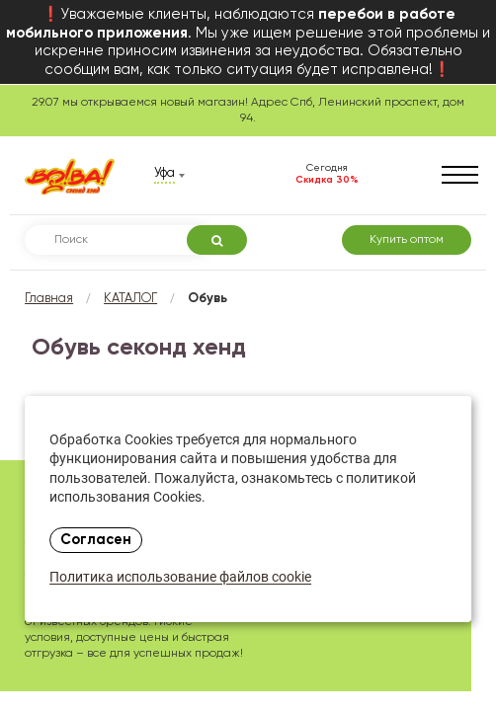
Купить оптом (407, 240)
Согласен (95, 540)
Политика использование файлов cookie (180, 578)
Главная (49, 298)
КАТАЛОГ (130, 298)
